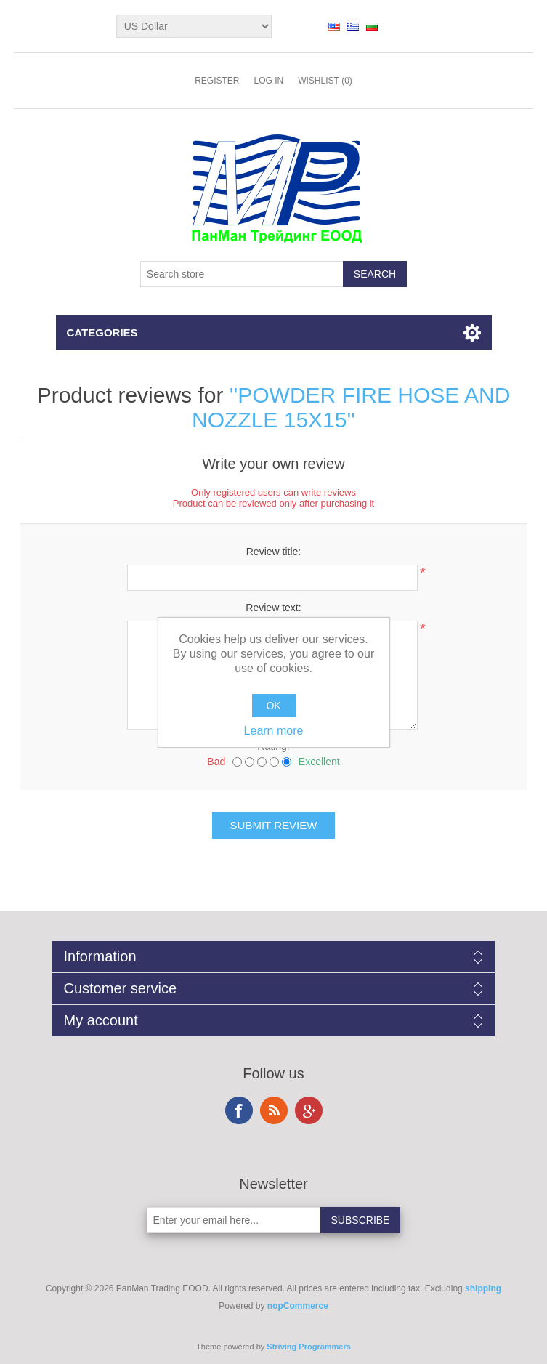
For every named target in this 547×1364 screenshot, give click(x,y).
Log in (268, 81)
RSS (274, 1110)
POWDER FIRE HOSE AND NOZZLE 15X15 (351, 407)
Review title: (273, 551)
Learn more (274, 731)
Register (217, 81)
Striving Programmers (309, 1346)
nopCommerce (297, 1306)
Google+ (309, 1110)
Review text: (273, 607)
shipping (483, 1288)
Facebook (239, 1110)
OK (273, 705)
